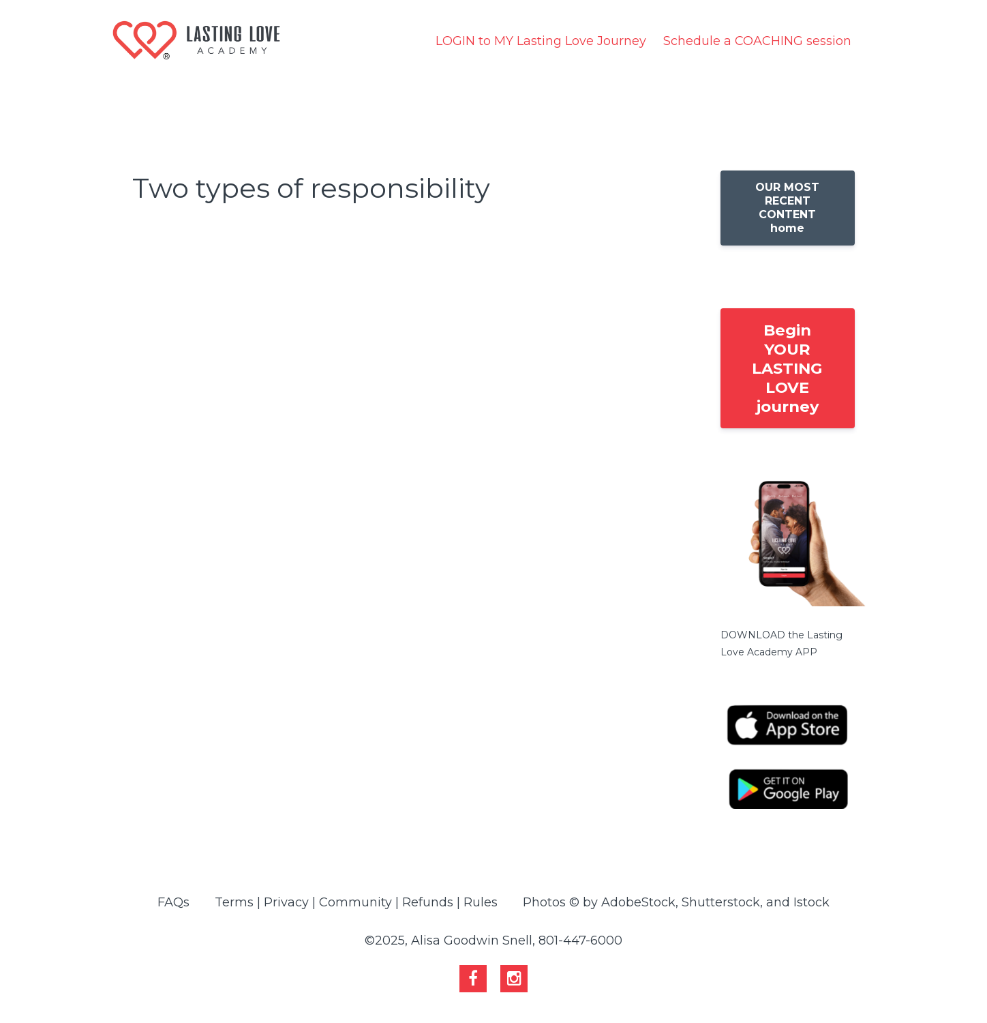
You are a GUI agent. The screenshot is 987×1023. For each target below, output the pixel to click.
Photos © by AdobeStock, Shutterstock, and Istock (676, 902)
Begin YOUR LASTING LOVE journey (787, 369)
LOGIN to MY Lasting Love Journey (541, 40)
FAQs (173, 902)
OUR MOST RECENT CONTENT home (787, 208)
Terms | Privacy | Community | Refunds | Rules (356, 902)
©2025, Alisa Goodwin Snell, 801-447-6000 (493, 940)
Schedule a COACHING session (757, 40)
